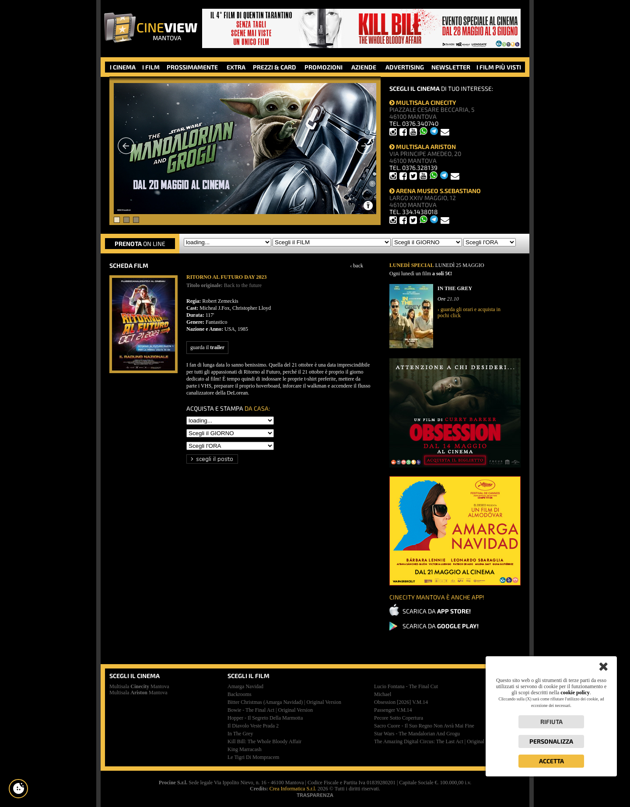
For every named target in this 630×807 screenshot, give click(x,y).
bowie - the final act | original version (270, 710)
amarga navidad (245, 686)
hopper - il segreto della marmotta (265, 718)
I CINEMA (123, 67)
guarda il (207, 347)
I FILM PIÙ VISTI (498, 67)
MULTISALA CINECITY (422, 102)
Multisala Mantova (139, 686)
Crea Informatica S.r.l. (293, 789)
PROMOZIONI (323, 67)
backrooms (240, 694)
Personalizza (551, 741)
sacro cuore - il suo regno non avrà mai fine (424, 726)
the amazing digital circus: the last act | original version (438, 741)
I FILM (151, 67)
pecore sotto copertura (398, 718)
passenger (393, 710)
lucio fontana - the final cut (406, 686)
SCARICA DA (436, 611)
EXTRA (236, 67)
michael (382, 694)
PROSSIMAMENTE (192, 67)
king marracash (245, 749)
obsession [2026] (401, 702)
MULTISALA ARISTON (422, 146)
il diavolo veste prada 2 (253, 726)
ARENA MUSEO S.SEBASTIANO (435, 190)
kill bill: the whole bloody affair (264, 741)
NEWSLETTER (450, 67)
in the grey (240, 734)
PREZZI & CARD (274, 67)
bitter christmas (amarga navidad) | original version (284, 702)
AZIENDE (363, 67)
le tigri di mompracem (253, 757)
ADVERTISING (404, 67)
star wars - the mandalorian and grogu (417, 734)
